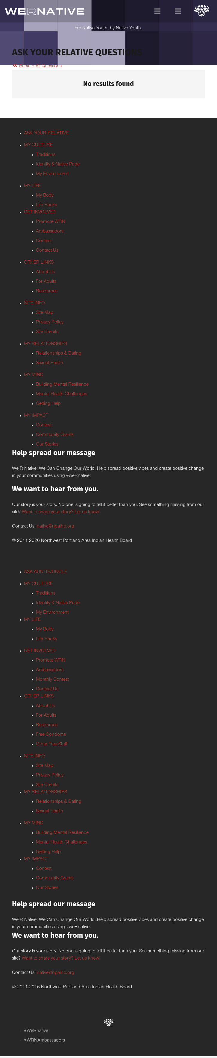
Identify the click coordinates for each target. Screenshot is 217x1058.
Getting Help (48, 404)
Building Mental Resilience (62, 384)
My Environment (52, 174)
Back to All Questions (37, 66)
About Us (45, 272)
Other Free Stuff (51, 744)
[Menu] (157, 11)
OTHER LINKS (39, 262)
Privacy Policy (49, 322)
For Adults (46, 281)
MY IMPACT (36, 416)
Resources (46, 291)
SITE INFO (34, 303)
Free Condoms (51, 734)
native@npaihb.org (55, 526)
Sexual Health (49, 363)
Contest (43, 241)
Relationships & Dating (58, 353)
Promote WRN (50, 222)
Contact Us (47, 250)
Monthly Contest (52, 679)
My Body (45, 195)
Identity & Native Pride (58, 164)
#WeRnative (36, 1031)
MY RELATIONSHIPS (45, 344)
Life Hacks (46, 205)
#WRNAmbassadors (44, 1040)
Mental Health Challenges (61, 394)
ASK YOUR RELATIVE (46, 133)
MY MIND (33, 375)
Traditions (45, 155)
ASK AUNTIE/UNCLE (45, 572)
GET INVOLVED (40, 212)
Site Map (44, 313)
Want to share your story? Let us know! (61, 512)
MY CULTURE (38, 145)
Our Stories (47, 444)
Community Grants (55, 435)
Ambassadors (49, 231)
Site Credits (47, 332)
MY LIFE (32, 186)
